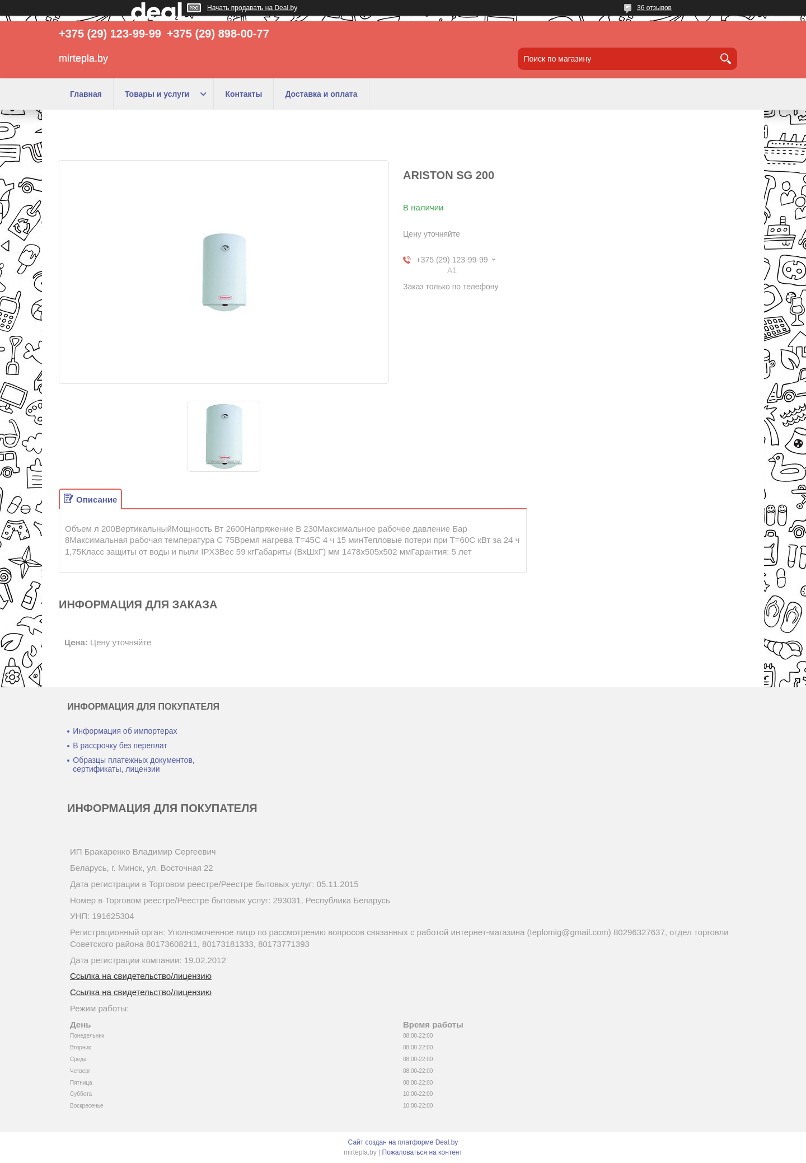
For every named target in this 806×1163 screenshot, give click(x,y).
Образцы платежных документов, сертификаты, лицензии (133, 764)
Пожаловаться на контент (422, 1152)
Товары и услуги (157, 94)
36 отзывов (654, 8)
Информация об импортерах (125, 730)
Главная (86, 94)
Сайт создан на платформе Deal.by (403, 1142)
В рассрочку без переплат (120, 745)
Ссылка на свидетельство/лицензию (141, 976)
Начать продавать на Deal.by (252, 8)
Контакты (243, 94)
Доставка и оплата (321, 94)
